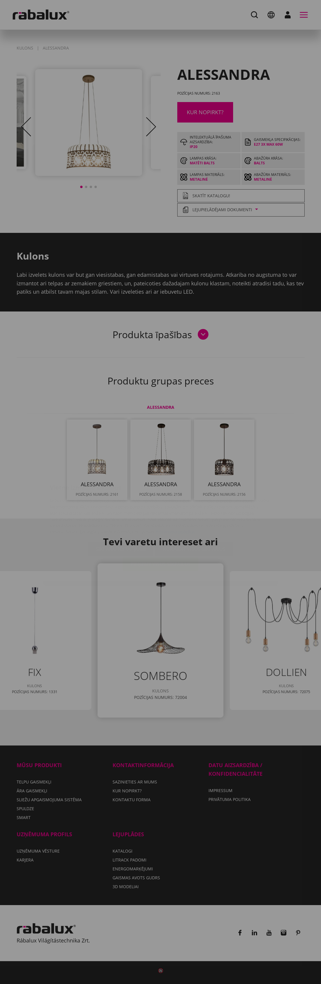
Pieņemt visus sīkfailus (160, 529)
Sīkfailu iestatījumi (121, 514)
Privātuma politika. (175, 496)
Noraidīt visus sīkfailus (193, 514)
